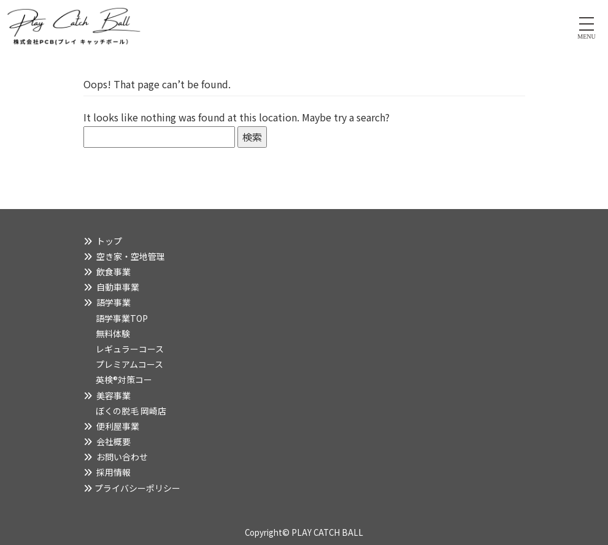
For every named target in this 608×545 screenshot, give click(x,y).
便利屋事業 (117, 426)
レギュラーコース (130, 349)
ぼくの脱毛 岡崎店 (131, 411)
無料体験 (113, 333)
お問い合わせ (122, 457)
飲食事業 (113, 271)
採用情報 (113, 472)
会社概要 (113, 441)
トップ (109, 241)
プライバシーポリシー (137, 488)
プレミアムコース (129, 364)
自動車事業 (117, 287)
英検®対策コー (124, 379)
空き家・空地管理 (130, 256)
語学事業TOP (122, 318)
